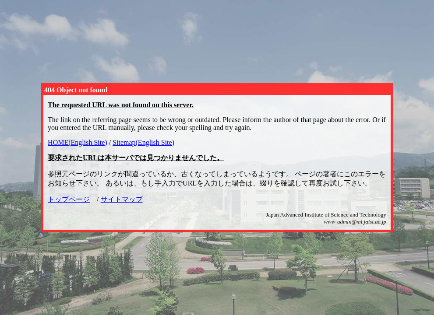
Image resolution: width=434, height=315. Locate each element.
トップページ (69, 199)
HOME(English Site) (77, 142)
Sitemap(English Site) (143, 142)
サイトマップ (122, 199)
